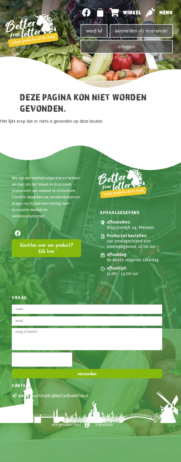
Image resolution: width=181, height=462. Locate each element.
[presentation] (42, 359)
